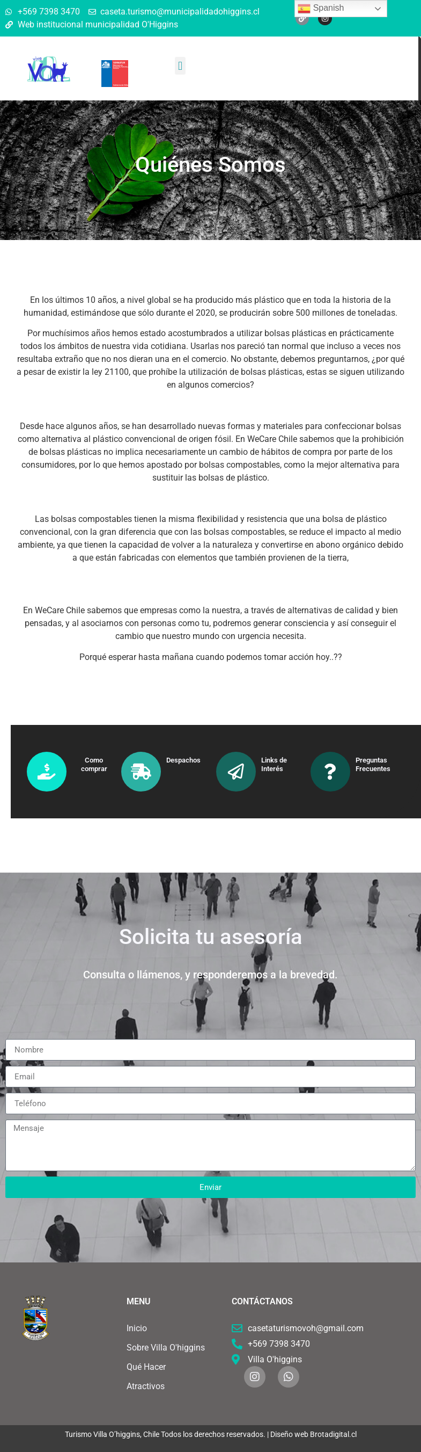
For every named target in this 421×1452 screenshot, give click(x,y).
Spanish (321, 8)
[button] (180, 66)
